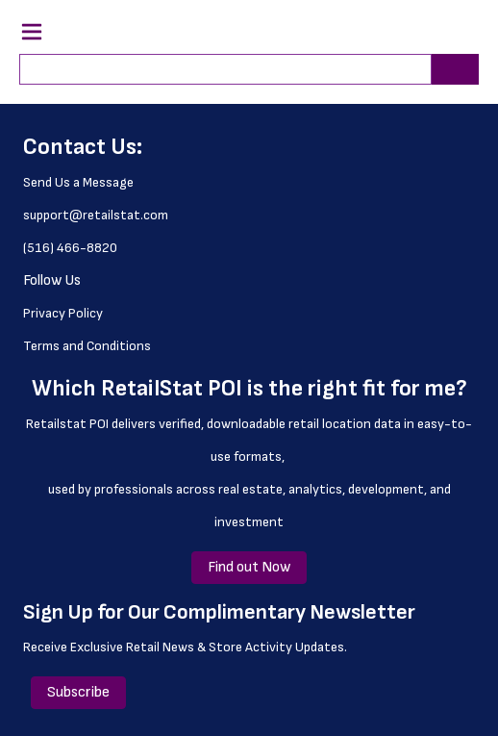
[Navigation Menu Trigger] (31, 31)
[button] (431, 35)
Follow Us (52, 280)
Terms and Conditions (87, 346)
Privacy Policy (63, 313)
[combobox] (217, 69)
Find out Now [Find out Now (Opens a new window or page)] (249, 567)
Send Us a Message (78, 182)
